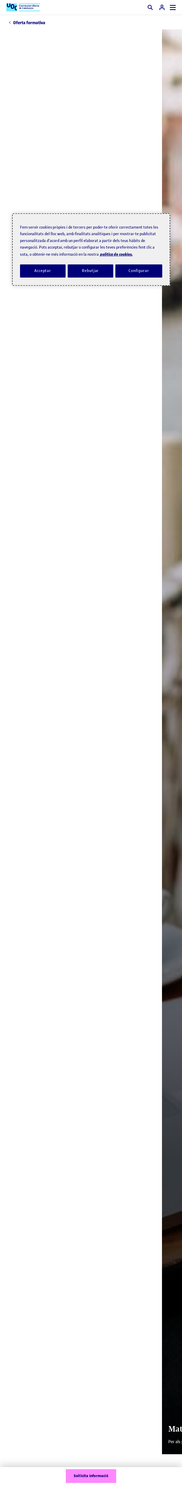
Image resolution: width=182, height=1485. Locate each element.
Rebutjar (90, 270)
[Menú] (173, 7)
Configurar (139, 270)
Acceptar (42, 270)
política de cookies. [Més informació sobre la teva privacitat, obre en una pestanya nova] (116, 254)
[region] (91, 249)
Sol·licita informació (91, 1476)
